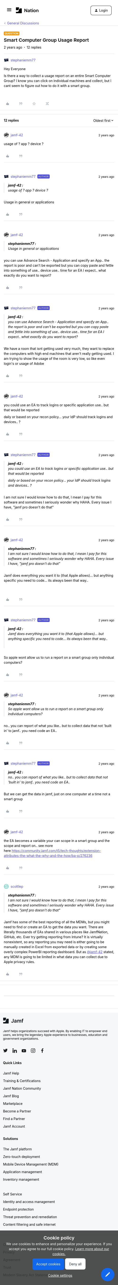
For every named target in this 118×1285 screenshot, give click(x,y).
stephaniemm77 (23, 60)
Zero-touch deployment (21, 1157)
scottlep (17, 886)
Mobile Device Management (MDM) (30, 1164)
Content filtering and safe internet (29, 1224)
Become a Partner (17, 1111)
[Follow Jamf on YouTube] (24, 1050)
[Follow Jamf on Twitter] (5, 1050)
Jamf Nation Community (22, 1088)
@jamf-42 (95, 952)
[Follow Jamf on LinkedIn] (14, 1050)
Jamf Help (11, 1073)
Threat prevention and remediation (30, 1217)
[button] (9, 11)
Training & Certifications (22, 1081)
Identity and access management (29, 1202)
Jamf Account (14, 1126)
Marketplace (12, 1104)
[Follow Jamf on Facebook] (42, 1050)
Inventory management (21, 1179)
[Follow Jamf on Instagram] (33, 1050)
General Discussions (23, 23)
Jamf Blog (11, 1096)
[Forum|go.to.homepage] (27, 10)
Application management (22, 1172)
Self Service (12, 1194)
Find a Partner (14, 1119)
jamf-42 (17, 135)
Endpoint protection (18, 1209)
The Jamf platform (17, 1149)
